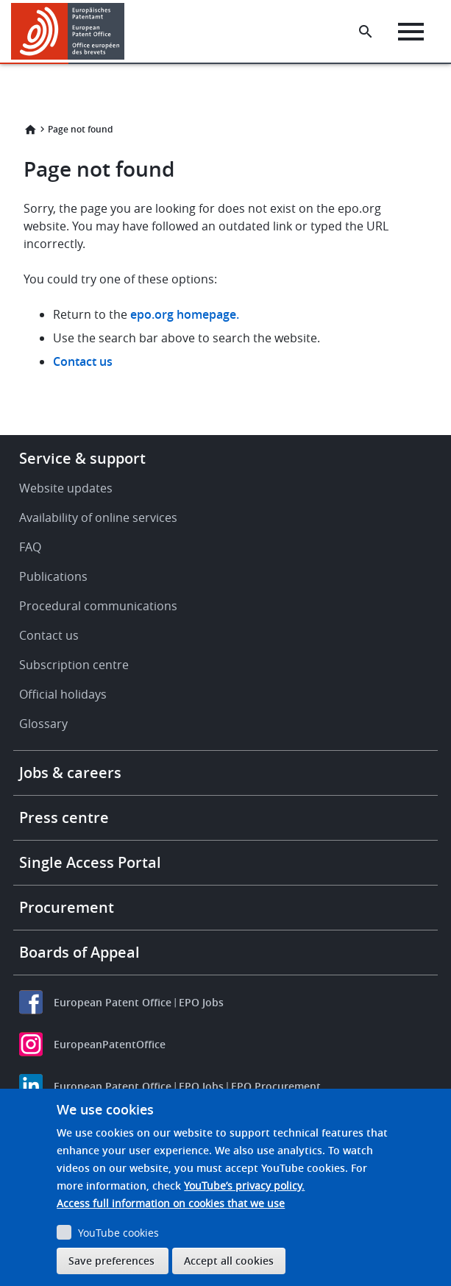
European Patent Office (112, 1002)
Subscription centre (74, 665)
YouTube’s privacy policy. (244, 1186)
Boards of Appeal (79, 952)
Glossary (43, 724)
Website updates (66, 488)
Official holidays (63, 694)
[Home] (68, 31)
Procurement (66, 907)
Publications (53, 576)
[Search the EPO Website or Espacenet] (365, 31)
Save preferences (111, 1261)
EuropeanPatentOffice (110, 1044)
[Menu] (411, 32)
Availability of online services (98, 517)
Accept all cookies (229, 1261)
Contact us (83, 361)
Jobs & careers (70, 772)
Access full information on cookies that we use (171, 1203)
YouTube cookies (118, 1233)
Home (30, 129)
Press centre (64, 817)
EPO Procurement (276, 1086)
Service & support (82, 458)
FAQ (30, 547)
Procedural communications (98, 606)
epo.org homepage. (184, 314)
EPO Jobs (201, 1002)
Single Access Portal (90, 862)
